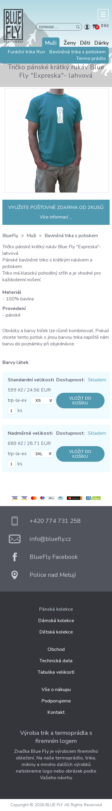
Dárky (101, 42)
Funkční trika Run (26, 52)
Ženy (70, 42)
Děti (85, 42)
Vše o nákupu (56, 689)
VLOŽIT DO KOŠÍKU (80, 400)
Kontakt (56, 712)
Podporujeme (56, 701)
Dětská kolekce (56, 632)
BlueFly (10, 235)
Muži (50, 42)
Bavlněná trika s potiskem (77, 52)
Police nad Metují (53, 575)
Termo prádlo (91, 58)
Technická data (56, 660)
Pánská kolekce (56, 609)
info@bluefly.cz (50, 539)
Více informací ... (56, 217)
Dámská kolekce (56, 620)
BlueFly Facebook (54, 557)
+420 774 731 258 (55, 521)
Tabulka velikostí (56, 672)
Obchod (56, 649)
